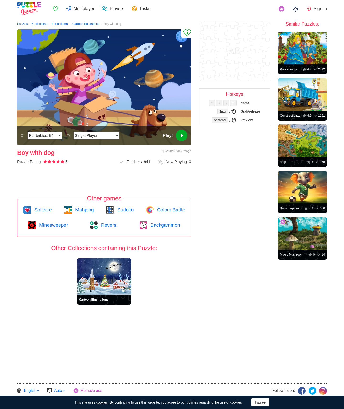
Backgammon (164, 225)
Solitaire (42, 209)
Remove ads (91, 390)
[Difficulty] (45, 135)
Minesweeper (53, 225)
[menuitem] (55, 8)
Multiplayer (84, 8)
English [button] (30, 390)
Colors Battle (170, 209)
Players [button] (117, 8)
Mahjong (84, 209)
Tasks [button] (144, 8)
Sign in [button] (320, 8)
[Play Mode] (96, 135)
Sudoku (125, 209)
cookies (102, 402)
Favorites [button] (55, 8)
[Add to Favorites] (186, 33)
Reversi (108, 225)
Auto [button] (58, 390)
